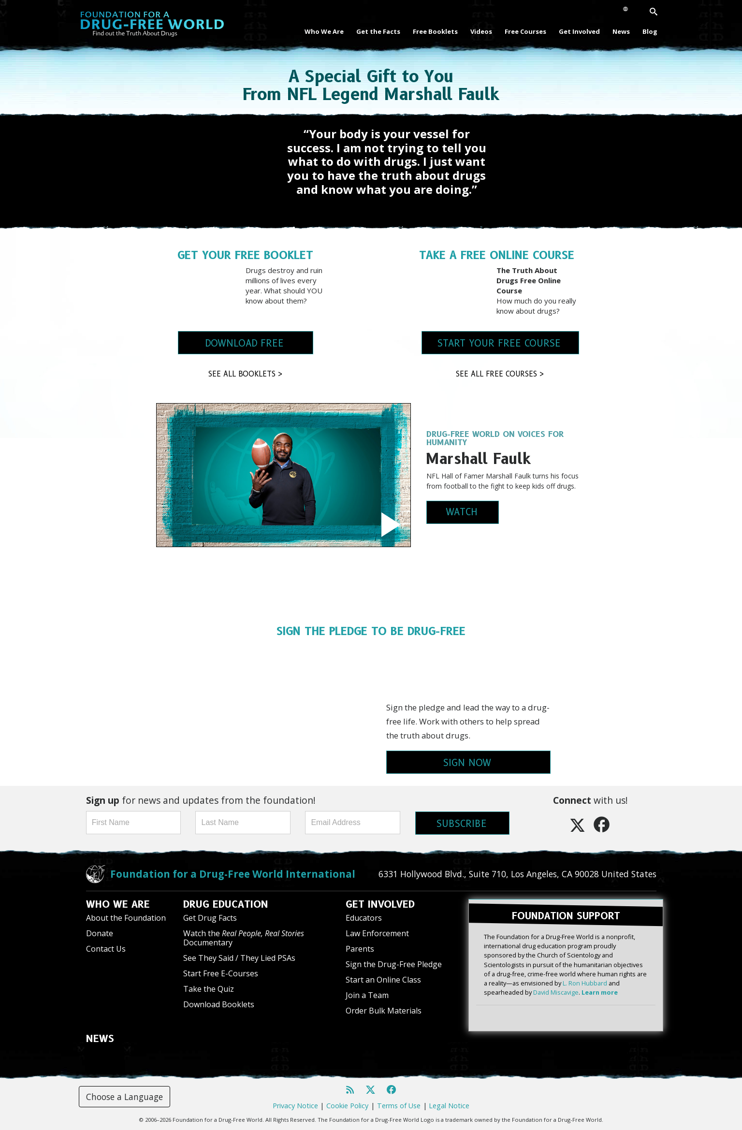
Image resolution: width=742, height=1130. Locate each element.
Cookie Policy (347, 1105)
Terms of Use (399, 1105)
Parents (360, 948)
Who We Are (324, 31)
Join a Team (367, 995)
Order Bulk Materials (384, 1010)
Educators (364, 918)
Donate (99, 933)
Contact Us (106, 948)
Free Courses (525, 31)
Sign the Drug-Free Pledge (394, 964)
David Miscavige (556, 992)
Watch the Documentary (243, 938)
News (621, 31)
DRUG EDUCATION (225, 904)
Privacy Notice (295, 1105)
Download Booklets (218, 1004)
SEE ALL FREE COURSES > (500, 374)
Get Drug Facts (210, 918)
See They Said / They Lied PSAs (239, 958)
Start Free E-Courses (220, 973)
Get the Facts (378, 31)
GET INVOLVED (380, 904)
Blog (649, 31)
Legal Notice (449, 1105)
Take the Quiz (208, 989)
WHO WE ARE (118, 904)
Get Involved (579, 31)
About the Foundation (126, 918)
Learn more (600, 992)
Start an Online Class (383, 979)
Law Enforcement (377, 933)
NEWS (100, 1038)
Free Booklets (435, 31)
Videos (481, 31)
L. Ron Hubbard (585, 983)
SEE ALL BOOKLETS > (245, 374)
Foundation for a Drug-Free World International (232, 874)
